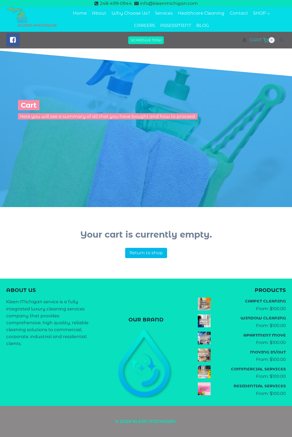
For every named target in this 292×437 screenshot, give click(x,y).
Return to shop (146, 252)
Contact (239, 13)
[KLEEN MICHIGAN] (31, 19)
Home (80, 13)
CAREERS (144, 25)
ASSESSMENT (175, 25)
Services (164, 13)
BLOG (202, 25)
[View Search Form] (281, 40)
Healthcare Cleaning (201, 13)
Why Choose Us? (131, 13)
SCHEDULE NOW (146, 40)
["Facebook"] (13, 40)
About (99, 13)
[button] (268, 13)
